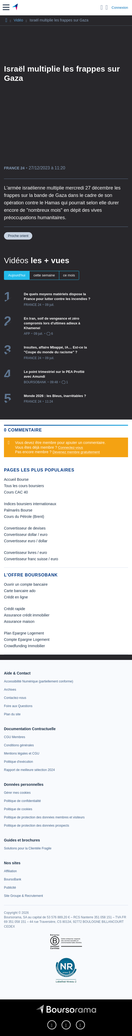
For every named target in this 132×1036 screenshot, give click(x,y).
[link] (38, 681)
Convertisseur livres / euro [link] (25, 552)
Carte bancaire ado (19, 591)
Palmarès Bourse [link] (18, 510)
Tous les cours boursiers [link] (24, 486)
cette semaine (44, 275)
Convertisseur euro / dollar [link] (25, 541)
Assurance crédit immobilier (26, 615)
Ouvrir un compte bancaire (26, 584)
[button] (6, 7)
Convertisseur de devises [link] (24, 528)
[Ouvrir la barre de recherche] (102, 7)
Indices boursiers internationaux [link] (30, 504)
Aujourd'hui (16, 275)
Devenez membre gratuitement (76, 452)
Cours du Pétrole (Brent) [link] (24, 516)
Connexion (120, 8)
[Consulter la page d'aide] (107, 7)
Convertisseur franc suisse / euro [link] (31, 559)
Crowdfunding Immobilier (24, 646)
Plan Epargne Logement (24, 633)
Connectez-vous (70, 447)
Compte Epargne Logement (26, 639)
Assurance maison (19, 621)
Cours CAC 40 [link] (16, 492)
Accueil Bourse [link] (16, 479)
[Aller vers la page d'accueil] (15, 7)
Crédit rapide (14, 609)
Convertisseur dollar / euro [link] (25, 534)
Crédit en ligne (16, 597)
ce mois (69, 275)
